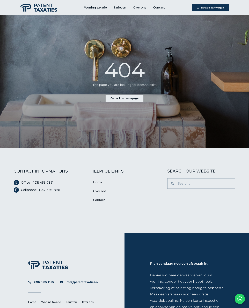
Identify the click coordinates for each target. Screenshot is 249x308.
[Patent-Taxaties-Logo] (38, 5)
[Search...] (201, 184)
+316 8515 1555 (44, 282)
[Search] (172, 184)
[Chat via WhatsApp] (240, 299)
